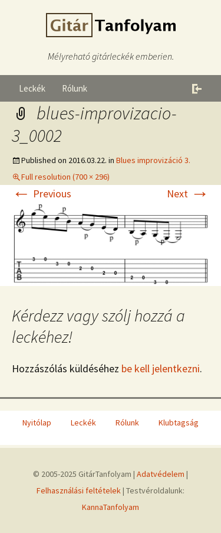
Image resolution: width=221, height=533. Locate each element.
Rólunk (74, 88)
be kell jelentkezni (160, 368)
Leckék (32, 88)
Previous (41, 193)
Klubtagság (179, 422)
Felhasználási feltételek (79, 490)
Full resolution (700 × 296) (65, 176)
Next (188, 193)
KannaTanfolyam (110, 507)
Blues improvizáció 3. (153, 160)
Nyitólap (36, 422)
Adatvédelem (160, 474)
